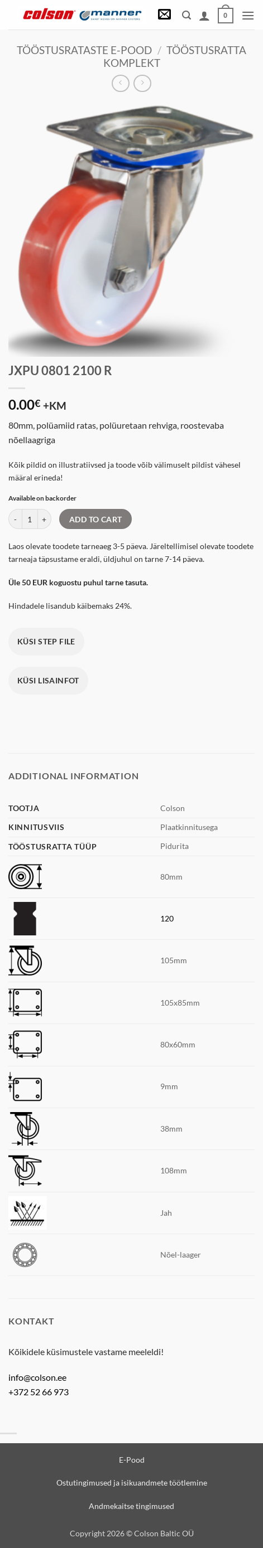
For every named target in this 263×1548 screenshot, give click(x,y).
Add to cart (95, 519)
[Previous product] (142, 83)
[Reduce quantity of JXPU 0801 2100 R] (15, 519)
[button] (164, 15)
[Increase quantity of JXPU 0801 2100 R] (44, 519)
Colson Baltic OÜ (164, 1533)
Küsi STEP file (46, 641)
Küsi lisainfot (48, 680)
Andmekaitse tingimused (131, 1506)
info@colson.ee (37, 1377)
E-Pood (132, 1459)
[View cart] (225, 15)
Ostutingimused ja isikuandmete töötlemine (131, 1482)
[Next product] (120, 83)
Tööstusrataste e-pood (84, 49)
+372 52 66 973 (38, 1391)
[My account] (204, 15)
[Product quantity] (30, 519)
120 (167, 918)
